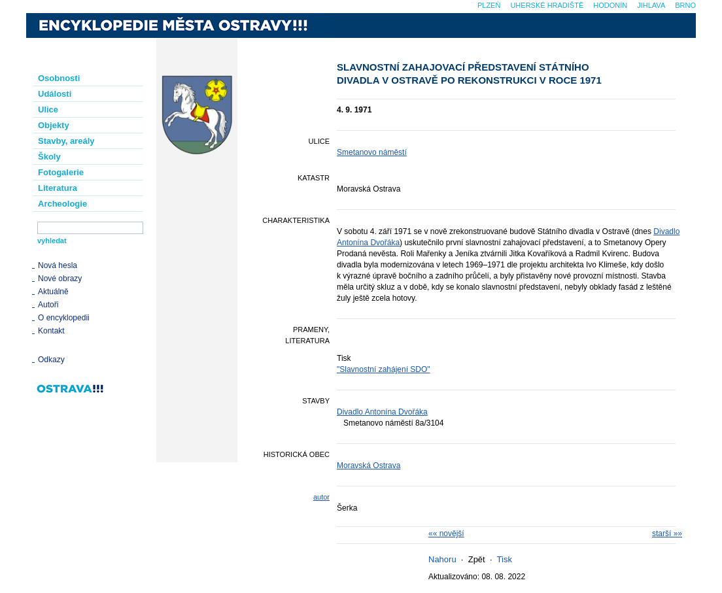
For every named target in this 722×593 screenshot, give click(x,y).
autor (321, 497)
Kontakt (51, 330)
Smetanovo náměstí (372, 152)
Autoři (48, 304)
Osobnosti (59, 78)
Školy (49, 156)
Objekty (53, 125)
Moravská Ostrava (368, 465)
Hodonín (610, 5)
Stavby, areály (66, 141)
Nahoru (442, 559)
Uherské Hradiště (546, 5)
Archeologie (62, 204)
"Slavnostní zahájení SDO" (383, 369)
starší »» (667, 533)
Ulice (48, 109)
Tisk (504, 559)
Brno (685, 5)
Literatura (57, 188)
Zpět (476, 559)
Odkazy (51, 359)
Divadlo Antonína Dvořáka (382, 411)
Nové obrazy (60, 278)
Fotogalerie (61, 172)
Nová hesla (57, 265)
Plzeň (488, 5)
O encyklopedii (64, 317)
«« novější (446, 533)
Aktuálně (53, 291)
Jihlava (651, 5)
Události (54, 94)
